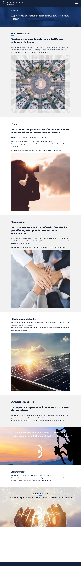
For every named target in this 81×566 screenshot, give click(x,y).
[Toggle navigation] (76, 3)
